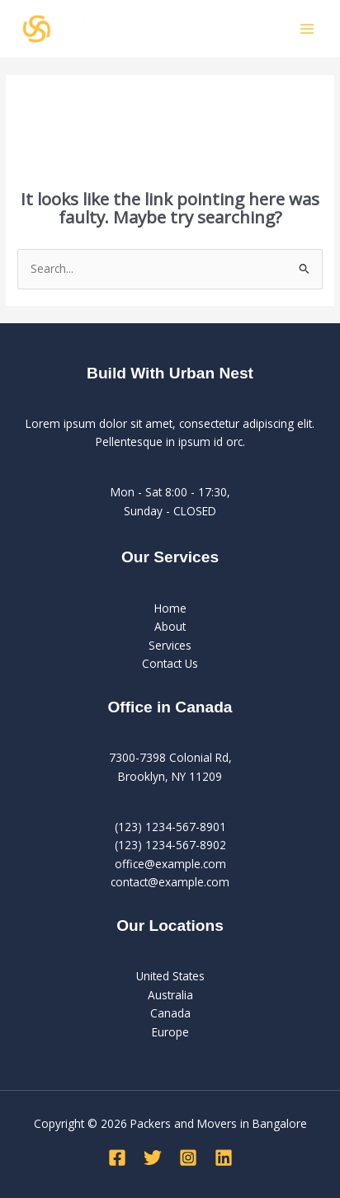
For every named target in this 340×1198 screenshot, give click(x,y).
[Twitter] (153, 1158)
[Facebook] (117, 1158)
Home (170, 608)
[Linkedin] (224, 1158)
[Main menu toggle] (307, 28)
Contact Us (170, 663)
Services (170, 645)
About (170, 626)
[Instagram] (188, 1158)
